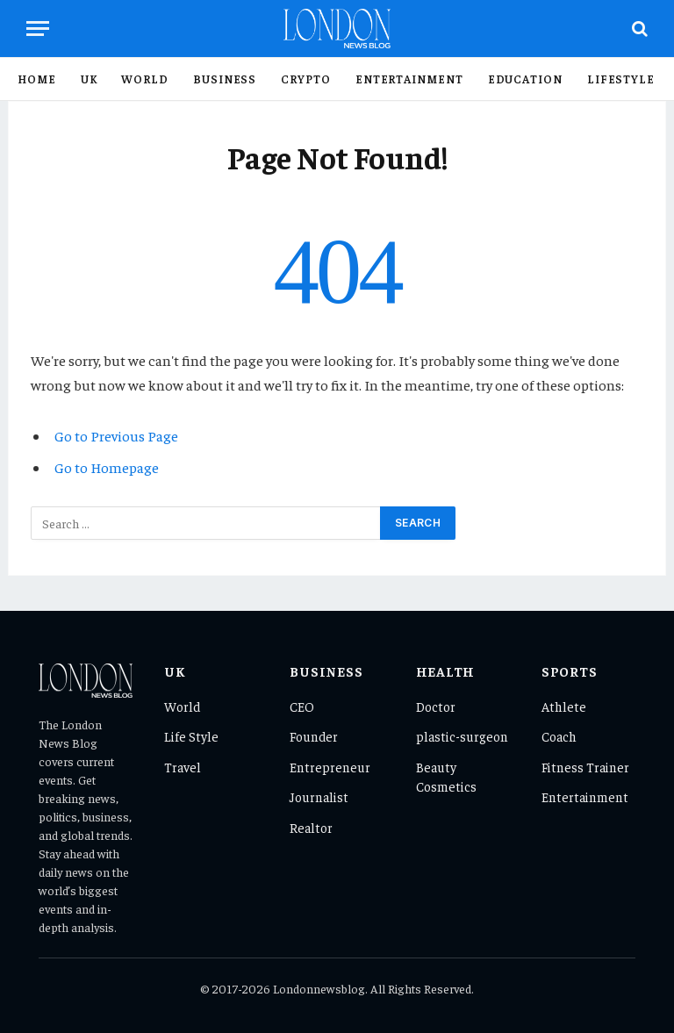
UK (89, 78)
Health (446, 671)
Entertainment (409, 78)
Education (525, 78)
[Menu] (37, 28)
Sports (569, 671)
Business (224, 78)
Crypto (305, 78)
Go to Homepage (106, 467)
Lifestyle (621, 78)
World (144, 78)
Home (37, 78)
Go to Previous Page (116, 436)
